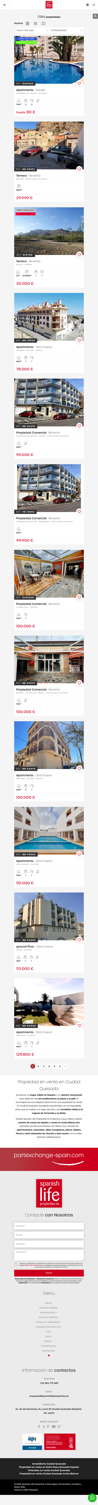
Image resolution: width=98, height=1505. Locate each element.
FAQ (48, 1332)
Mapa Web (19, 1487)
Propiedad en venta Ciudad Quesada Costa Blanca (49, 1473)
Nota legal (52, 1484)
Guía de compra (48, 1317)
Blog (48, 1336)
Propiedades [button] (47, 1312)
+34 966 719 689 (49, 1383)
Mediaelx (33, 1490)
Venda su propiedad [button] (48, 1322)
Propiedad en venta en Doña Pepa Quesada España (49, 1467)
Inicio (48, 1303)
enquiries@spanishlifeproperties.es (49, 1396)
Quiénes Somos (48, 1308)
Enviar (49, 1273)
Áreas (47, 1341)
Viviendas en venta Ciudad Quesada (49, 1470)
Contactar (48, 1351)
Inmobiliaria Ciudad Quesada (49, 1463)
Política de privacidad (32, 1265)
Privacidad (64, 1484)
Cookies (76, 1484)
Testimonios (48, 1346)
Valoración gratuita (48, 1327)
